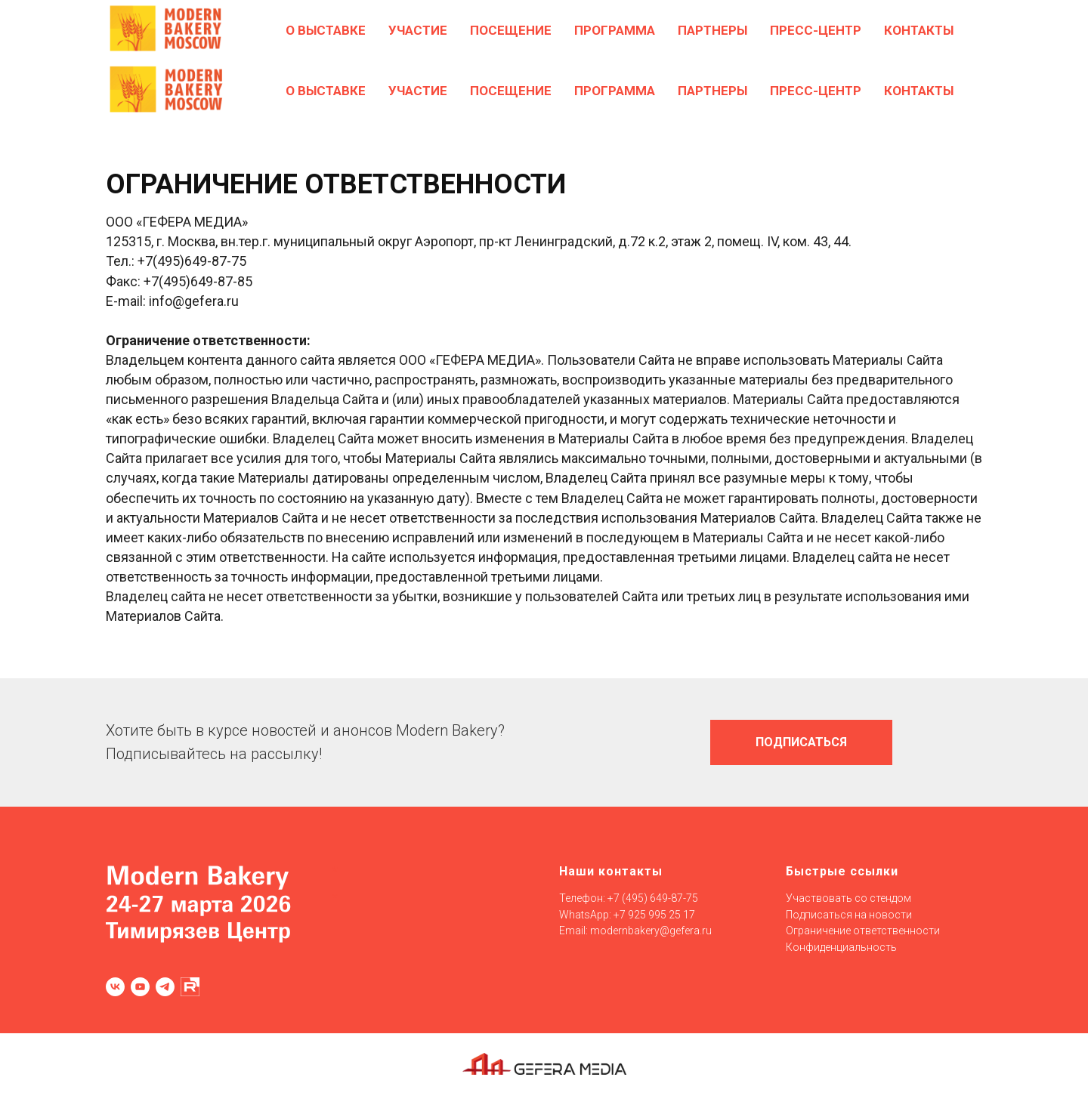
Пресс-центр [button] (815, 90)
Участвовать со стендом (848, 898)
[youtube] (140, 986)
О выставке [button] (326, 90)
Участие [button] (417, 90)
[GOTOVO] (900, 30)
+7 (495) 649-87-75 (652, 898)
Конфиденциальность (841, 947)
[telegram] (165, 986)
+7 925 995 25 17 (654, 915)
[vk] (115, 986)
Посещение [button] (511, 90)
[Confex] (934, 30)
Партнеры (712, 90)
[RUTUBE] (190, 986)
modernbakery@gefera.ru (651, 930)
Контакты (919, 90)
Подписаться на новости (849, 915)
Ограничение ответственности (863, 930)
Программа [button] (614, 90)
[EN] (967, 30)
